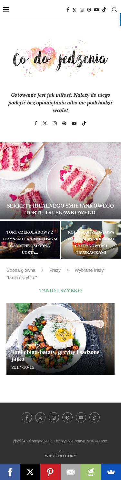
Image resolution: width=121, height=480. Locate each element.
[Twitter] (74, 9)
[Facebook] (67, 9)
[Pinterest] (89, 9)
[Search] (114, 9)
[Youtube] (96, 9)
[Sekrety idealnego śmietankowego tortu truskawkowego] (60, 180)
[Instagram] (82, 9)
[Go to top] (60, 455)
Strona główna (20, 270)
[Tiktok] (104, 9)
